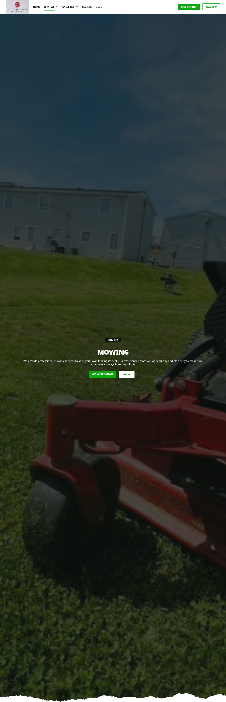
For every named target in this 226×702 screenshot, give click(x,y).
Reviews (87, 12)
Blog (99, 12)
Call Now (211, 12)
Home (36, 12)
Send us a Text (189, 12)
